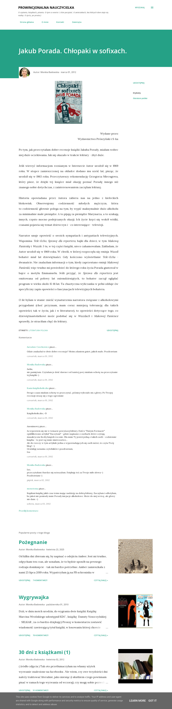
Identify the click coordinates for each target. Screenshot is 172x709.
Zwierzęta (75, 22)
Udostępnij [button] (138, 83)
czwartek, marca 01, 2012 (40, 356)
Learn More (137, 700)
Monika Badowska (36, 364)
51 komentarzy (41, 690)
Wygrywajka (34, 597)
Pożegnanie (33, 542)
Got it (152, 700)
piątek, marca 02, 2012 (38, 480)
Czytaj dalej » (101, 580)
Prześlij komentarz (28, 510)
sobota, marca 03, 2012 (39, 503)
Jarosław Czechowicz (38, 347)
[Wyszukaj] (140, 7)
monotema (32, 488)
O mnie (43, 22)
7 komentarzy (40, 580)
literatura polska (140, 98)
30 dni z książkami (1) (44, 652)
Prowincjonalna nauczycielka (46, 7)
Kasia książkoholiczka (38, 388)
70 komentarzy (41, 635)
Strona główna (25, 22)
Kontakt (58, 22)
